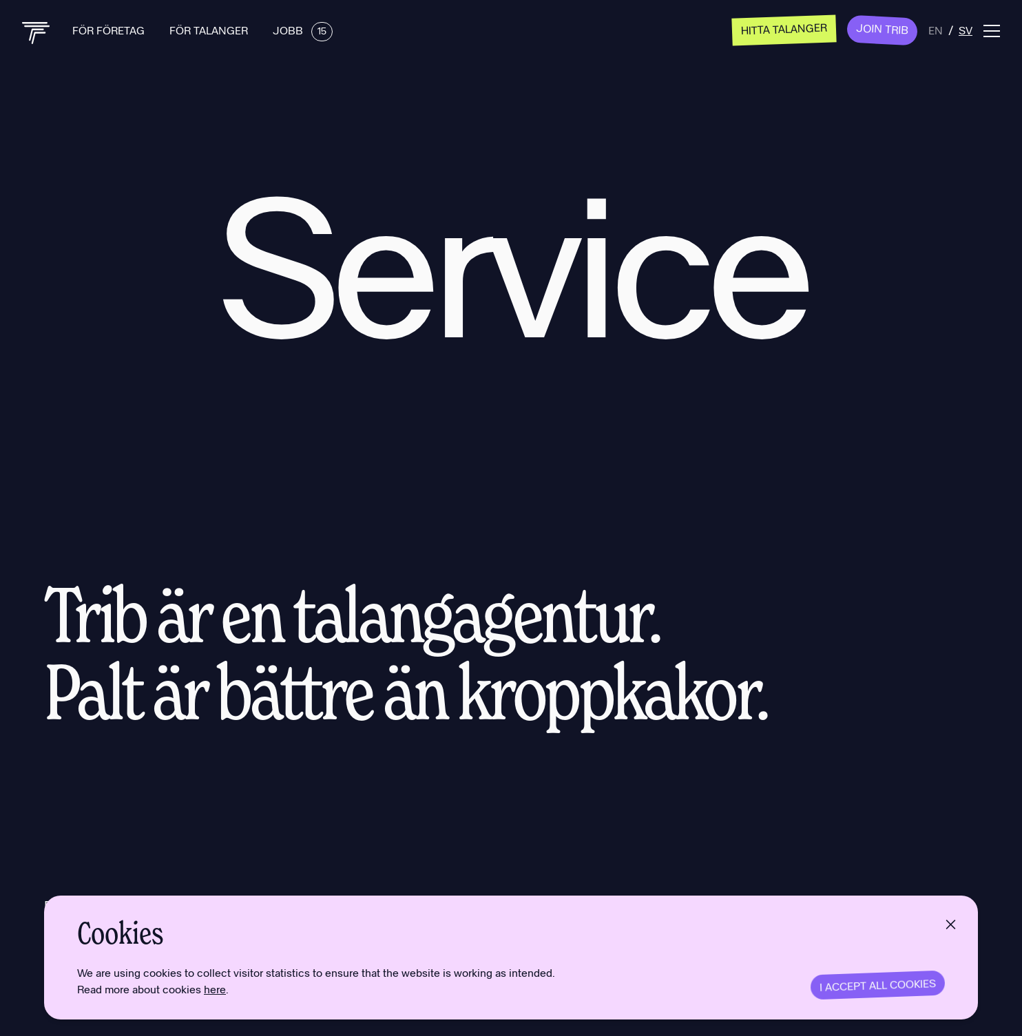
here (215, 988)
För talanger (210, 29)
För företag (109, 29)
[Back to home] (36, 33)
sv (965, 29)
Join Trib (882, 28)
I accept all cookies (878, 984)
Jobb (303, 29)
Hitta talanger (784, 28)
